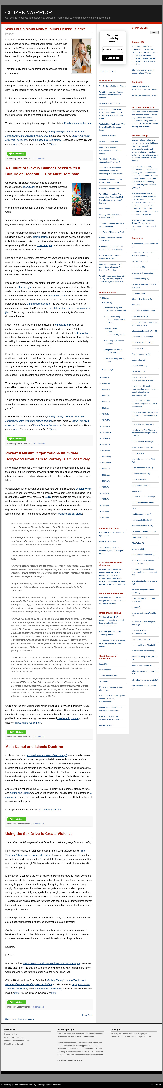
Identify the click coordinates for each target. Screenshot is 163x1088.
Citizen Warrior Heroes (13, 1037)
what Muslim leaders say (142, 665)
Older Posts (87, 1015)
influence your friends (141, 447)
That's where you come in (28, 722)
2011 (104, 457)
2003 (104, 505)
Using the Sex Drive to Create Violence (39, 834)
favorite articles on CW (141, 342)
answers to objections (141, 273)
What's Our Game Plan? (109, 141)
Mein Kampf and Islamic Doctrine (34, 747)
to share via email (139, 639)
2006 (104, 487)
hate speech (137, 371)
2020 (104, 402)
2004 (104, 499)
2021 (104, 396)
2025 (104, 298)
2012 (104, 451)
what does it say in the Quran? (144, 657)
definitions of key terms (142, 311)
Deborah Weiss (83, 488)
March (107, 303)
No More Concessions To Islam (17, 1041)
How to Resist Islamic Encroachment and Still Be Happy (51, 963)
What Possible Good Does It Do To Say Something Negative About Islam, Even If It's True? (112, 279)
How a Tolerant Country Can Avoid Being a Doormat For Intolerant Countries (111, 267)
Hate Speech (104, 209)
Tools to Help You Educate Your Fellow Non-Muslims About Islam (112, 127)
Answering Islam (106, 725)
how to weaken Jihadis (141, 442)
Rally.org (148, 49)
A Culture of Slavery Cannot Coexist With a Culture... (114, 320)
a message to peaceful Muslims (145, 244)
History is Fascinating (16, 140)
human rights (26, 287)
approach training (139, 279)
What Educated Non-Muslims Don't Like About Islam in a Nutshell (111, 95)
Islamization (29, 187)
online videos (137, 479)
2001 (104, 518)
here (16, 144)
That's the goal (44, 245)
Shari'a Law (137, 543)
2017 (104, 420)
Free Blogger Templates (13, 1085)
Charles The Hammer (141, 299)
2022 (104, 390)
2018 (104, 414)
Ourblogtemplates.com (47, 1085)
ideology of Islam (57, 295)
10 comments (39, 443)
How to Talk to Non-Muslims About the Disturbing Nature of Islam (144, 433)
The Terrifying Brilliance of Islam (112, 86)
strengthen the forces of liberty (144, 581)
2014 (104, 438)
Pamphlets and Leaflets (109, 188)
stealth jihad (137, 549)
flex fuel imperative (140, 354)
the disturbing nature (68, 718)
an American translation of (47, 755)
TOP (160, 1085)
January (107, 370)
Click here (111, 604)
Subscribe (113, 57)
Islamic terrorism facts (141, 468)
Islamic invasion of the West (143, 459)
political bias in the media (142, 497)
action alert (137, 267)
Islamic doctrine (41, 237)
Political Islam (105, 670)
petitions (136, 491)
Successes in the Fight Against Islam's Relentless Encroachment (112, 699)
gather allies (137, 360)
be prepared (137, 293)
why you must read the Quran (144, 686)
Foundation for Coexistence (47, 140)
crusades (136, 305)
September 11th (139, 537)
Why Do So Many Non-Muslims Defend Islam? (45, 29)
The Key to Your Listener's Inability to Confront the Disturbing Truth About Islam (111, 171)
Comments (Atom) (26, 1019)
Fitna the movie (138, 348)
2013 (104, 444)
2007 (104, 481)
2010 (104, 463)
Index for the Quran (107, 542)
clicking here (137, 52)
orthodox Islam (62, 324)
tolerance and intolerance (142, 651)
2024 (104, 377)
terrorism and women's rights (144, 613)
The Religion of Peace (108, 675)
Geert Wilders (138, 366)
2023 (104, 384)
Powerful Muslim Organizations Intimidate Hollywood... (114, 332)
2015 (104, 432)
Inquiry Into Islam (81, 135)
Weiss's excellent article (70, 513)
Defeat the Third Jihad (13, 1044)
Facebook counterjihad (141, 337)
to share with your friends (142, 645)
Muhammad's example (38, 303)
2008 (104, 475)
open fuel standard (140, 485)
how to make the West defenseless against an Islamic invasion (144, 404)
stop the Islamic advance (142, 555)
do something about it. (50, 809)
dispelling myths (139, 316)
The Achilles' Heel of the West (111, 232)
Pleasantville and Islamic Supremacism (76, 1037)
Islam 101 (103, 664)
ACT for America (139, 261)
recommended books (141, 520)
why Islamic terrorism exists (143, 680)
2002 (104, 511)
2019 (104, 408)
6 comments (38, 1007)
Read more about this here (78, 123)
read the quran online (141, 514)
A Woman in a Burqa (107, 136)
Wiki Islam (103, 681)
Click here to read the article (69, 1060)
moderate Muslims (140, 474)
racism (135, 508)
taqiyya (136, 188)
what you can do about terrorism (145, 671)
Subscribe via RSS (107, 71)
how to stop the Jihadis (141, 424)
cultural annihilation (20, 793)
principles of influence (141, 502)
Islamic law (83, 333)
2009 (104, 469)
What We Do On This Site (110, 103)
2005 (104, 493)
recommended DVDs (141, 526)
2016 (104, 426)
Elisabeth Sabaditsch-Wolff (143, 331)
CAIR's (47, 497)
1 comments (38, 158)
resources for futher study (143, 531)
